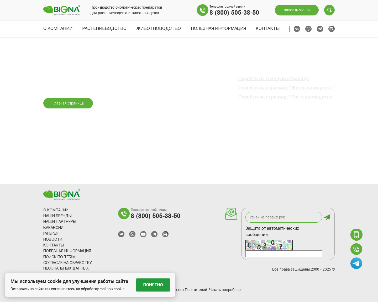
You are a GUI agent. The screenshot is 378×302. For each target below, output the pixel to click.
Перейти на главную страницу (273, 78)
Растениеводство (104, 29)
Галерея (50, 233)
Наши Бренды (57, 216)
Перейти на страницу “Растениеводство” (286, 97)
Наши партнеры (59, 222)
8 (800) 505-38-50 (234, 12)
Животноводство (158, 29)
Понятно (153, 284)
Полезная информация (218, 29)
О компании (57, 29)
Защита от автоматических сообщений (272, 231)
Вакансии (53, 228)
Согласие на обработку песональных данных (67, 265)
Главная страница (68, 103)
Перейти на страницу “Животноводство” (286, 87)
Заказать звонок (296, 10)
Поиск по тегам (59, 257)
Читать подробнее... (226, 290)
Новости (52, 239)
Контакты (268, 29)
